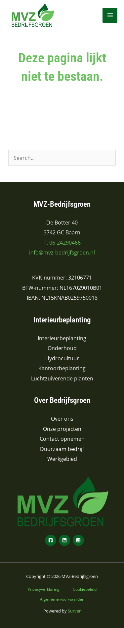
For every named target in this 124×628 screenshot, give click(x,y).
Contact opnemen (62, 438)
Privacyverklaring (44, 589)
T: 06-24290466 (62, 242)
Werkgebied (62, 459)
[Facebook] (50, 540)
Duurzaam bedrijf (62, 449)
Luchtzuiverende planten (62, 378)
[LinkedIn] (64, 540)
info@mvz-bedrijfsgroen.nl (62, 252)
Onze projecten (62, 429)
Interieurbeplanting (62, 338)
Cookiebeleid (85, 589)
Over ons (62, 418)
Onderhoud (62, 348)
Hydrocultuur (62, 358)
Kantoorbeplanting (62, 368)
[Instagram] (78, 540)
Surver (74, 611)
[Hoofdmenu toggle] (110, 15)
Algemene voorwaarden (62, 599)
